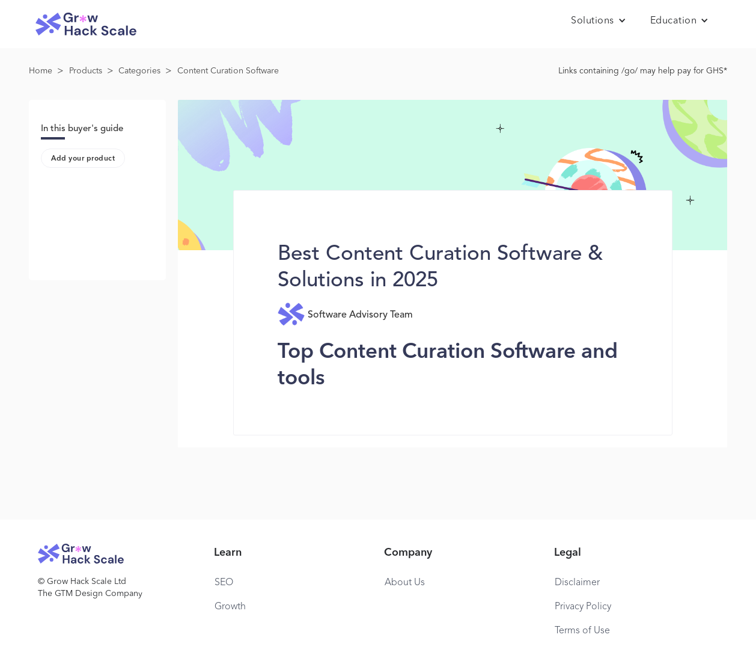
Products (85, 71)
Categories (139, 71)
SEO (224, 583)
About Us (405, 583)
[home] (85, 24)
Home (40, 71)
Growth (230, 607)
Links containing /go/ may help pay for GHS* (642, 71)
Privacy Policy (583, 607)
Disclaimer (577, 583)
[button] (598, 21)
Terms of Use (582, 631)
